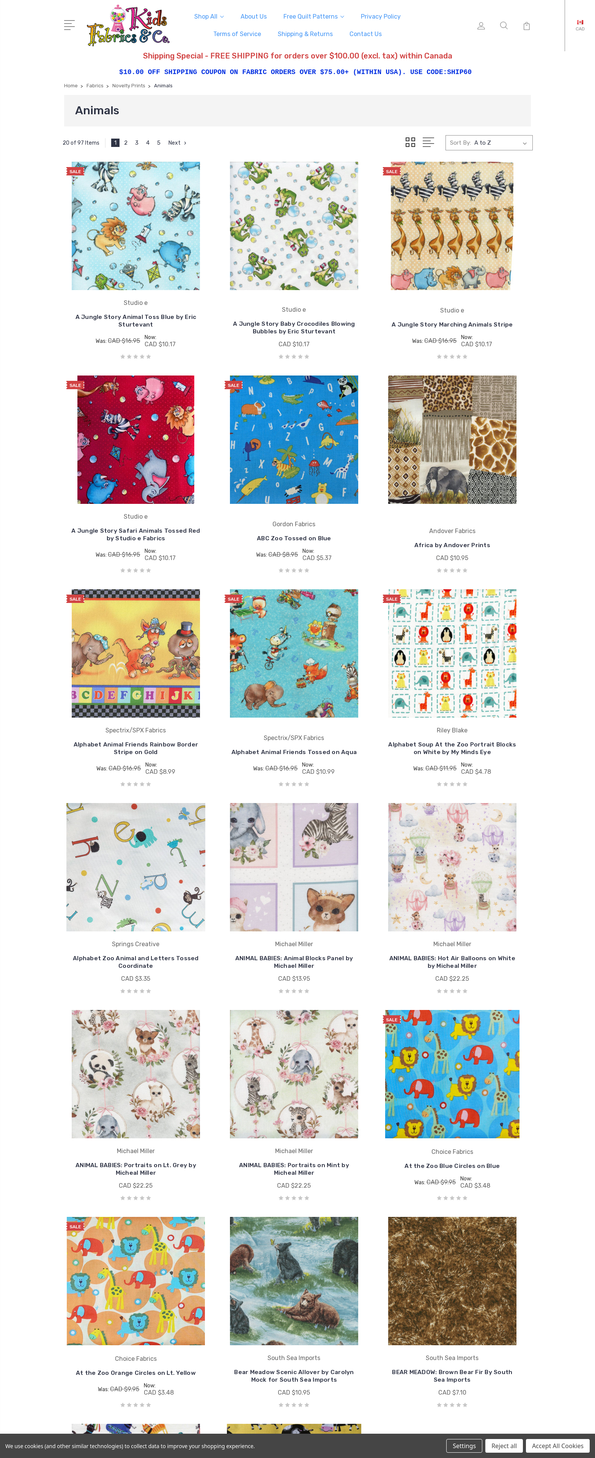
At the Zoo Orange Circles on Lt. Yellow (478, 906)
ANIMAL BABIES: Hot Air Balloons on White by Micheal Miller (478, 714)
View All (333, 1300)
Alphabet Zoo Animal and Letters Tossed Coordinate (237, 718)
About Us (254, 15)
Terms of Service (237, 33)
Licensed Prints (469, 1243)
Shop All (209, 15)
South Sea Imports (347, 1254)
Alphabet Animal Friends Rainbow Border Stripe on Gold (358, 505)
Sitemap (215, 1431)
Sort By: (460, 141)
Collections (464, 1266)
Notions (459, 1289)
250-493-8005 (95, 1239)
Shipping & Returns (305, 33)
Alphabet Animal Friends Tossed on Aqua (478, 509)
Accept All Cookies (558, 1446)
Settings (464, 1446)
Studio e (333, 1277)
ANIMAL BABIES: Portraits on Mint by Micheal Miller (237, 913)
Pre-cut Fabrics (469, 1254)
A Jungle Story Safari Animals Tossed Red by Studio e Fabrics (477, 303)
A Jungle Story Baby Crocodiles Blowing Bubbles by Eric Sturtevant (237, 310)
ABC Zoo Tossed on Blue (117, 513)
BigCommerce (180, 1431)
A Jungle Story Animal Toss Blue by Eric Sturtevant (116, 307)
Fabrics (458, 1232)
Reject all (504, 1446)
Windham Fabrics (345, 1289)
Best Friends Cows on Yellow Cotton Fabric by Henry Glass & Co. (478, 1104)
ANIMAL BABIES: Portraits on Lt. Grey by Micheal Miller (117, 913)
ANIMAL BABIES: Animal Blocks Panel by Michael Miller (357, 718)
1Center (521, 1431)
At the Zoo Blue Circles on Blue (357, 906)
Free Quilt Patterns (313, 15)
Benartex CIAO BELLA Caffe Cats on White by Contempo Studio (358, 1104)
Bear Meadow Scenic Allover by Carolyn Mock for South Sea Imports (117, 1104)
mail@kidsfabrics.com (103, 1252)
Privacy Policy (381, 15)
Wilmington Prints (346, 1243)
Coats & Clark (340, 1232)
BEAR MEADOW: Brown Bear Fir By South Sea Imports (237, 1108)
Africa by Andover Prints (237, 520)
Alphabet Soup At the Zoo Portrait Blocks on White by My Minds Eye (116, 707)
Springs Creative (344, 1266)
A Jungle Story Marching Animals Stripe (358, 307)
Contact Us (365, 33)
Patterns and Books (475, 1300)
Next (178, 141)
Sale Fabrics (464, 1277)
